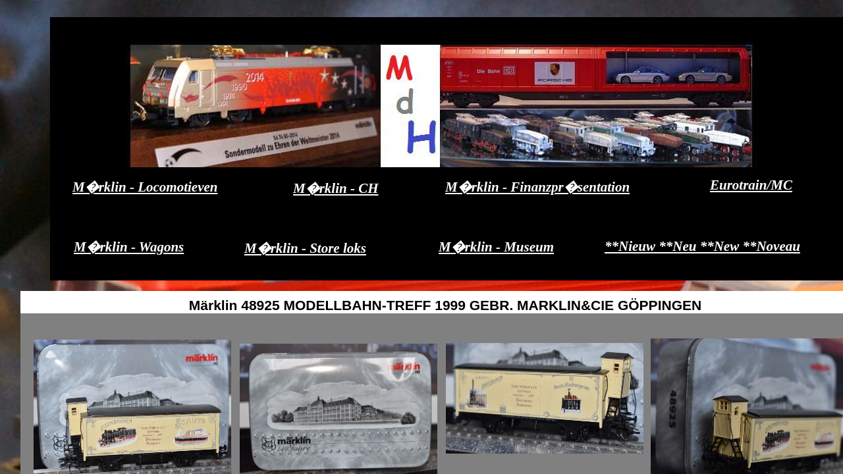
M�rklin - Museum (496, 247)
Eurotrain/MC (751, 185)
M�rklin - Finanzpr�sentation (537, 187)
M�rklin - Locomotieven (144, 187)
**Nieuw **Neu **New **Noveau (702, 246)
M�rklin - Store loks (305, 248)
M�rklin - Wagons (129, 247)
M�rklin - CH (336, 188)
